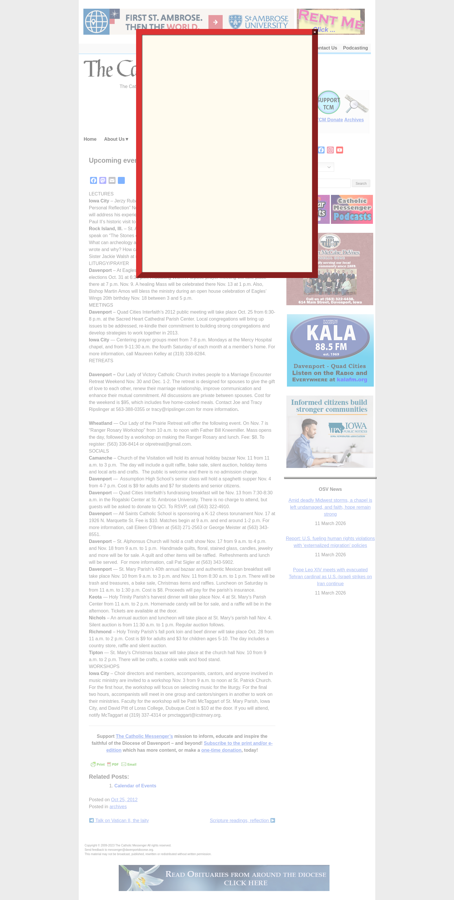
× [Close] (315, 32)
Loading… (227, 153)
